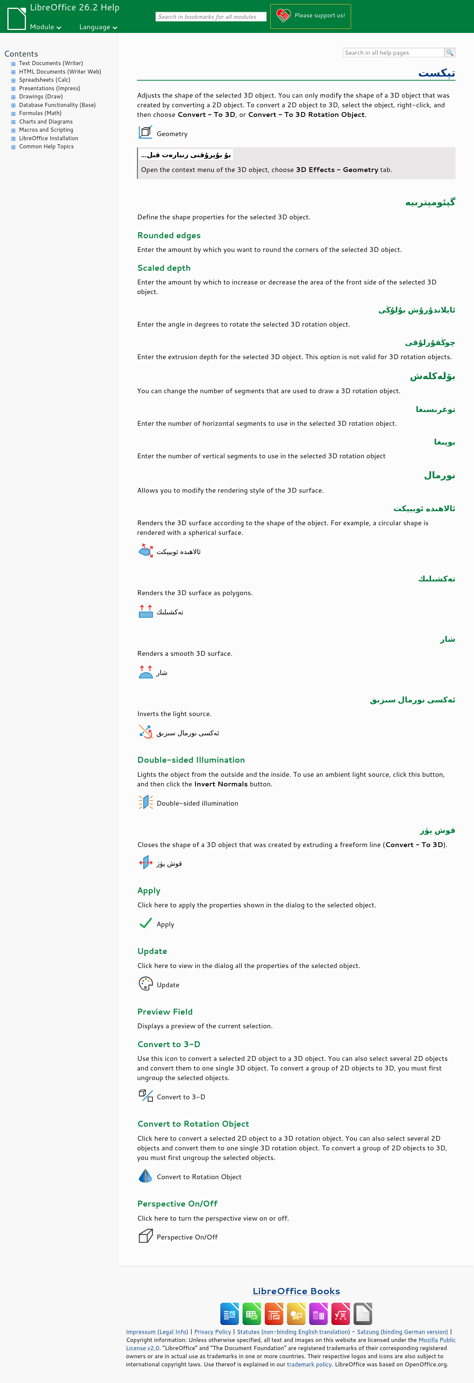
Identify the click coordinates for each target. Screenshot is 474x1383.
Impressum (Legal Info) (157, 1332)
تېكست (436, 72)
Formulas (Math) (40, 113)
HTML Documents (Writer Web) (60, 71)
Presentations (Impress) (49, 88)
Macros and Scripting (46, 130)
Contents (21, 53)
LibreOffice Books (296, 1290)
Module (42, 26)
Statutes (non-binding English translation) (293, 1332)
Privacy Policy (212, 1332)
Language (94, 26)
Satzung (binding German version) (402, 1332)
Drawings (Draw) (41, 96)
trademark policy (309, 1364)
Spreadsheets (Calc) (44, 80)
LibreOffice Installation (48, 138)
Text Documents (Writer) (51, 63)
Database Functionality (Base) (57, 105)
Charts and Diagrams (46, 121)
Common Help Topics (46, 146)
